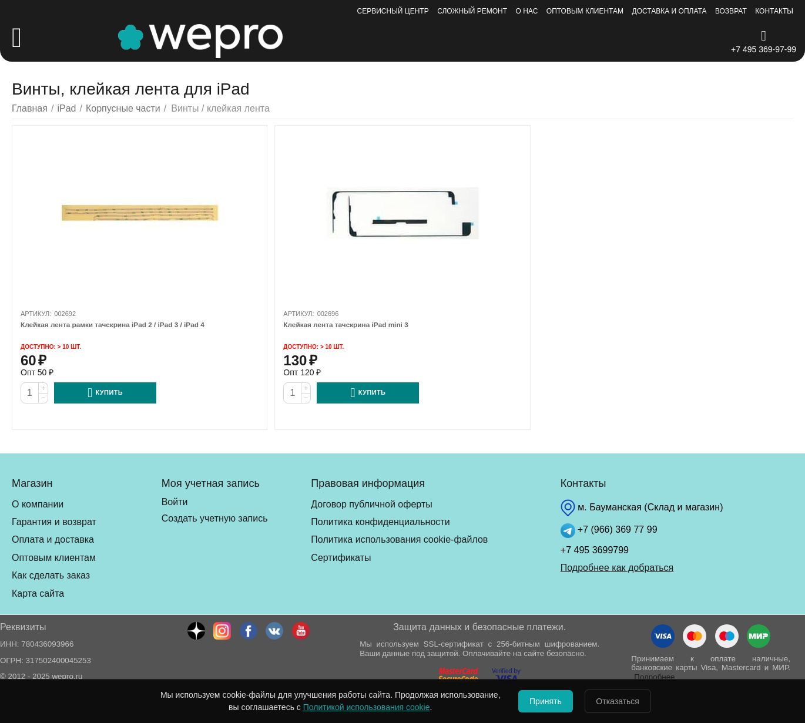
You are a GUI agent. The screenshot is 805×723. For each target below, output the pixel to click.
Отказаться (623, 701)
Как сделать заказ (51, 575)
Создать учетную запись (215, 518)
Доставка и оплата (669, 11)
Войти (175, 502)
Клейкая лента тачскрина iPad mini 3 (353, 324)
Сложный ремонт (472, 11)
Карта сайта (38, 593)
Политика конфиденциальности (380, 522)
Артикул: (36, 313)
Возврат (731, 11)
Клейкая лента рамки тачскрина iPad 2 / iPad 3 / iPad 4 (125, 324)
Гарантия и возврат (54, 522)
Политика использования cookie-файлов (399, 539)
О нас (527, 11)
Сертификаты (341, 558)
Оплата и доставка (53, 539)
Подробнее (654, 676)
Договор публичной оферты (371, 504)
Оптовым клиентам (584, 11)
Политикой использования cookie (355, 707)
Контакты (774, 11)
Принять (540, 701)
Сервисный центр (393, 11)
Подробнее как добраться (617, 568)
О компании (37, 504)
